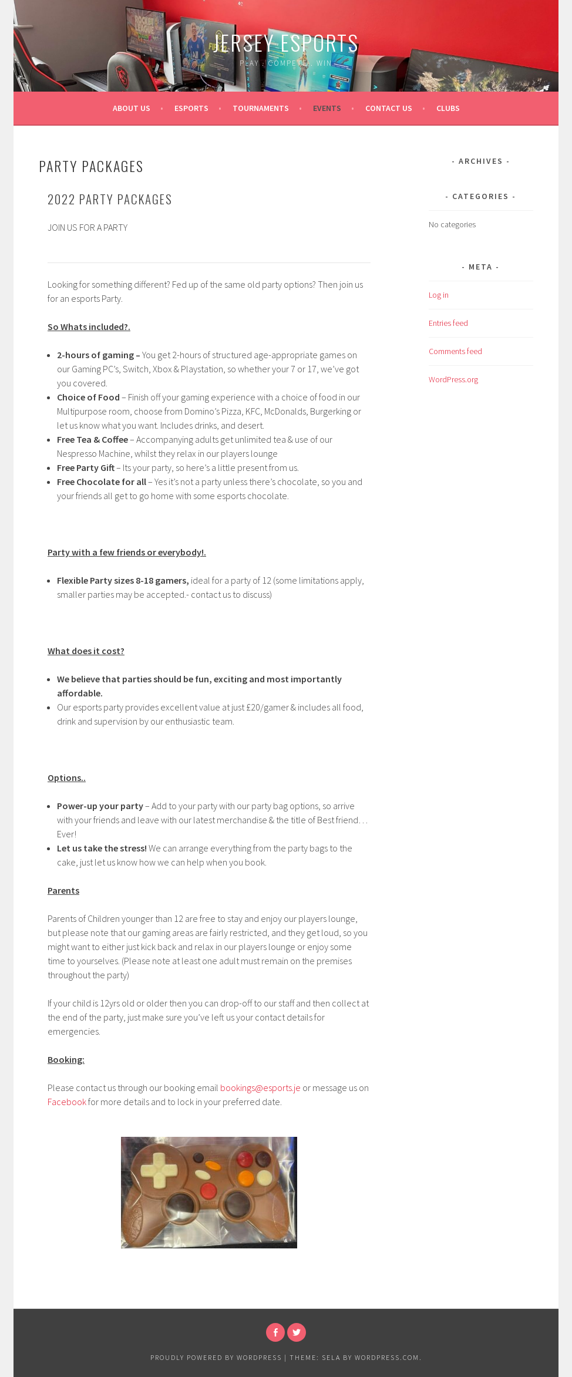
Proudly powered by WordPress (216, 1357)
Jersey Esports (286, 42)
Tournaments (261, 108)
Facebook (67, 1101)
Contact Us (388, 108)
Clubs (448, 108)
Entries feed (448, 323)
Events (327, 108)
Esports (191, 108)
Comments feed (455, 351)
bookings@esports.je (260, 1087)
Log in (439, 294)
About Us (131, 108)
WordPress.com (387, 1357)
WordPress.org (453, 379)
